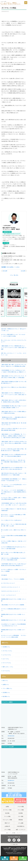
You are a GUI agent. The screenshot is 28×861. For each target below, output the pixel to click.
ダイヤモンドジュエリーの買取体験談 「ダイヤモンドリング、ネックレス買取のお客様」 (13, 636)
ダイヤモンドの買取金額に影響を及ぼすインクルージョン (13, 609)
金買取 (7, 806)
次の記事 (23, 270)
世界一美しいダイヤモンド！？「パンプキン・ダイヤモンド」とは (13, 354)
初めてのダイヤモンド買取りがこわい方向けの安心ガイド (13, 388)
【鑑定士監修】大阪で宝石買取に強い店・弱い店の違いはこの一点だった (13, 423)
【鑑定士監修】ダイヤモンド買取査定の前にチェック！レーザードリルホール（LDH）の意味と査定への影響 (13, 347)
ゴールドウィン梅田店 (7, 702)
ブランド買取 (20, 809)
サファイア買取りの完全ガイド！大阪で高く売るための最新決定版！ (13, 509)
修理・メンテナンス (20, 829)
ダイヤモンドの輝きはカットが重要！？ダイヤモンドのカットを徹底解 (13, 570)
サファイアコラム (7, 662)
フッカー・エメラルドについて (8, 595)
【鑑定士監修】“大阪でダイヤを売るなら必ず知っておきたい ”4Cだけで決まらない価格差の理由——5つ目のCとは (14, 443)
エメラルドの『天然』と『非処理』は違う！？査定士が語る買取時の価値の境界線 (13, 498)
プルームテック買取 (7, 819)
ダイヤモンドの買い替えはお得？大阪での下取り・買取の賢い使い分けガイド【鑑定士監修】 (13, 449)
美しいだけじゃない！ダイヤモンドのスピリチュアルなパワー (13, 341)
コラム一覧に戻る (14, 275)
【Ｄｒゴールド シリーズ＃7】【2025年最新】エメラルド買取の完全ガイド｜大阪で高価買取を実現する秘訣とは (13, 492)
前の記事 (5, 270)
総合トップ (8, 832)
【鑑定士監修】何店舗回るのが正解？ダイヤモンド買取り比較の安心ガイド (13, 382)
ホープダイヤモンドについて (8, 583)
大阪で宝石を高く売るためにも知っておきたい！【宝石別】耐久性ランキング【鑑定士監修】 (13, 474)
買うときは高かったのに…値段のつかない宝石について (13, 530)
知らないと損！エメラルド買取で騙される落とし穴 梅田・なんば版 (13, 553)
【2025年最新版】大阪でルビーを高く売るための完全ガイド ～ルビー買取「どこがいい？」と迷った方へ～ (14, 504)
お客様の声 (7, 826)
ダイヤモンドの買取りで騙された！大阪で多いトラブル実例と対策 (13, 542)
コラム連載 (20, 823)
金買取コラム (6, 684)
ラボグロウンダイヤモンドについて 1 (10, 591)
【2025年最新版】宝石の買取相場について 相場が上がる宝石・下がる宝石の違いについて (13, 479)
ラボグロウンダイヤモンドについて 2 (10, 587)
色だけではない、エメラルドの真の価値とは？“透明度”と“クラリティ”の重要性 (13, 515)
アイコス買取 (7, 816)
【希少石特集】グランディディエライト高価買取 (12, 604)
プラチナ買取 (20, 806)
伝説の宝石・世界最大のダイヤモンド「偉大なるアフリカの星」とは (13, 329)
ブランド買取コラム (7, 688)
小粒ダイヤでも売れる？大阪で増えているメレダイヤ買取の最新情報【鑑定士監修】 (13, 429)
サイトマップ (19, 832)
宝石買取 (21, 813)
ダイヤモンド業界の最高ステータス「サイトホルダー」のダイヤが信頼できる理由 (13, 335)
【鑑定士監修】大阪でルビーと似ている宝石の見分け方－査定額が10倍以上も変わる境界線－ (13, 401)
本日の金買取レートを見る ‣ (10, 267)
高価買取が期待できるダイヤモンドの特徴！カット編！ (13, 615)
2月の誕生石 (4, 575)
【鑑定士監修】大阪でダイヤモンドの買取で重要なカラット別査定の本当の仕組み (13, 412)
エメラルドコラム (7, 654)
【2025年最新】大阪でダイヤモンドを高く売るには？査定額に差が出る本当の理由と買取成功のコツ (13, 564)
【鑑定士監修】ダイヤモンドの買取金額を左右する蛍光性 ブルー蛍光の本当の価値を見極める (13, 455)
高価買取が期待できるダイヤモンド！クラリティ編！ (13, 620)
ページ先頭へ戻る (14, 844)
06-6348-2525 (11, 735)
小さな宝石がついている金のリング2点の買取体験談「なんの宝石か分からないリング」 (13, 625)
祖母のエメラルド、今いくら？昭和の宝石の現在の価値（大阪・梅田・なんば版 (13, 525)
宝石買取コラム (6, 646)
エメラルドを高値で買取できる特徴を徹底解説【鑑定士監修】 (13, 536)
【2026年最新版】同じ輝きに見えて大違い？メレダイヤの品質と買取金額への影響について (13, 406)
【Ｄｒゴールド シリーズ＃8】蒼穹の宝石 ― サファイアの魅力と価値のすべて (13, 485)
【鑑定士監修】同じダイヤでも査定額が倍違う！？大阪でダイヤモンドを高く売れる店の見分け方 (13, 468)
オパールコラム (6, 670)
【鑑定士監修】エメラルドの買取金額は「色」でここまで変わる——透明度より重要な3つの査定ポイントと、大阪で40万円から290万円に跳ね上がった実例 (13, 436)
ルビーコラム (6, 658)
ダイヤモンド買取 (7, 809)
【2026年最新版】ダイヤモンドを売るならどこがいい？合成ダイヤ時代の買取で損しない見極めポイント (13, 371)
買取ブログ (7, 823)
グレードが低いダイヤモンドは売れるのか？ (11, 520)
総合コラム (5, 680)
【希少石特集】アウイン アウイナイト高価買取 (12, 579)
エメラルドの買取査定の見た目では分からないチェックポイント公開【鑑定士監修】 (13, 547)
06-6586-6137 (11, 780)
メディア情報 (7, 829)
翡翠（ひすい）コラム (8, 666)
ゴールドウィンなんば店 (8, 746)
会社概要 (13, 832)
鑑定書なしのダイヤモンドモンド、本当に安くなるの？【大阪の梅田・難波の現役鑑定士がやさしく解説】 (13, 462)
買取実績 (21, 819)
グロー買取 (20, 816)
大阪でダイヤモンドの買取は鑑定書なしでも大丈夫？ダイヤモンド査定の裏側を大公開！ (13, 559)
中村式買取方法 (20, 826)
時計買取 (7, 813)
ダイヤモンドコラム (7, 650)
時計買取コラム (6, 696)
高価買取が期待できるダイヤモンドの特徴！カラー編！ (13, 630)
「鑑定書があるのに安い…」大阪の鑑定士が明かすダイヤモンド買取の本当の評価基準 (13, 418)
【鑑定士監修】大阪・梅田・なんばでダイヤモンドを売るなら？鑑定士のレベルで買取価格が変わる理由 (13, 365)
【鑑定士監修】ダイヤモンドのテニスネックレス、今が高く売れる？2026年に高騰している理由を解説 (13, 376)
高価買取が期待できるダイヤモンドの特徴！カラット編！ (13, 599)
